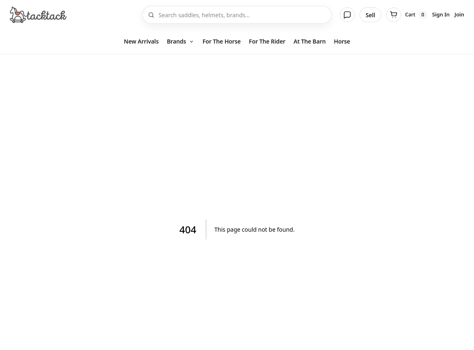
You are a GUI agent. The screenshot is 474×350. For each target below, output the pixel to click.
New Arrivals (141, 41)
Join (460, 14)
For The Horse (222, 41)
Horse (342, 41)
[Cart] (406, 14)
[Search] (243, 15)
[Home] (38, 15)
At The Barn (310, 41)
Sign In (441, 14)
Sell (370, 15)
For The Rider (267, 41)
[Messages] (347, 14)
